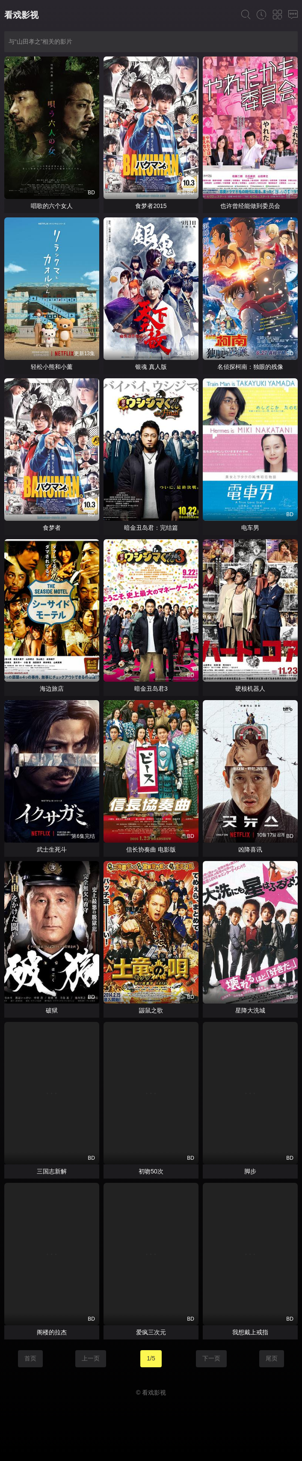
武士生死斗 (52, 849)
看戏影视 (21, 15)
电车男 (250, 527)
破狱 (52, 1010)
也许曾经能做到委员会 (250, 205)
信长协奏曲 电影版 (151, 849)
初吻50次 (151, 1171)
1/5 (151, 1358)
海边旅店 (52, 688)
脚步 (250, 1171)
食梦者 (52, 527)
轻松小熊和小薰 (52, 366)
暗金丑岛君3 (151, 688)
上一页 (91, 1358)
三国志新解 (52, 1171)
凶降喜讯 (250, 849)
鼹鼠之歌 (151, 1010)
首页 (30, 1358)
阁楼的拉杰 (52, 1332)
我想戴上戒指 (250, 1332)
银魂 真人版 (151, 366)
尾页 (272, 1358)
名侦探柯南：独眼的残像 (250, 366)
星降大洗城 (250, 1010)
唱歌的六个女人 (52, 205)
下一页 (211, 1358)
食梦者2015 (150, 205)
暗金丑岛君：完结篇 (151, 527)
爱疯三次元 (151, 1332)
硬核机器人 (250, 688)
